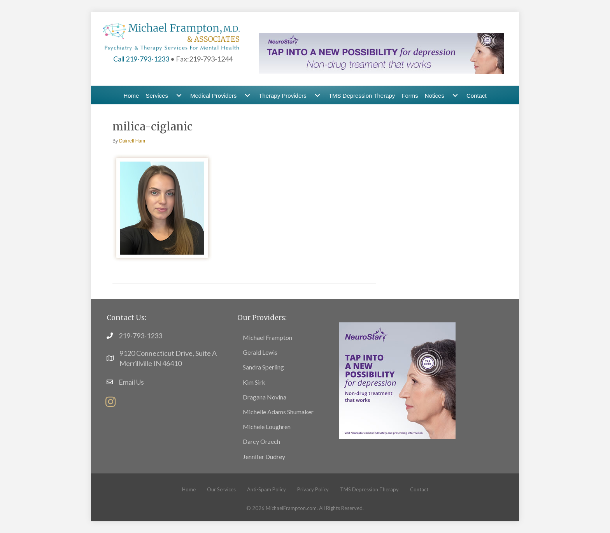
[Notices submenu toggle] (455, 95)
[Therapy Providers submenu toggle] (317, 95)
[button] (110, 401)
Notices (434, 95)
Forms (409, 95)
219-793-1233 (140, 335)
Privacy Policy (313, 489)
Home (131, 95)
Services (156, 95)
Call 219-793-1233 (141, 59)
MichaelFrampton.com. (292, 508)
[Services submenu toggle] (179, 95)
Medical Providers (213, 95)
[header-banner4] (381, 52)
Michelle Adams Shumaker (278, 411)
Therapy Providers (283, 95)
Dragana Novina (264, 397)
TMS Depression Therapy (362, 95)
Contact (476, 95)
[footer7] (397, 379)
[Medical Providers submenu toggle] (247, 95)
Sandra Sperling (263, 367)
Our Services (221, 489)
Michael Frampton (267, 337)
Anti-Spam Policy (266, 489)
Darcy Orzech (261, 441)
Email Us (131, 382)
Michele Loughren (267, 426)
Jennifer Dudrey (264, 456)
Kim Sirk (254, 382)
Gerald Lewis (260, 352)
